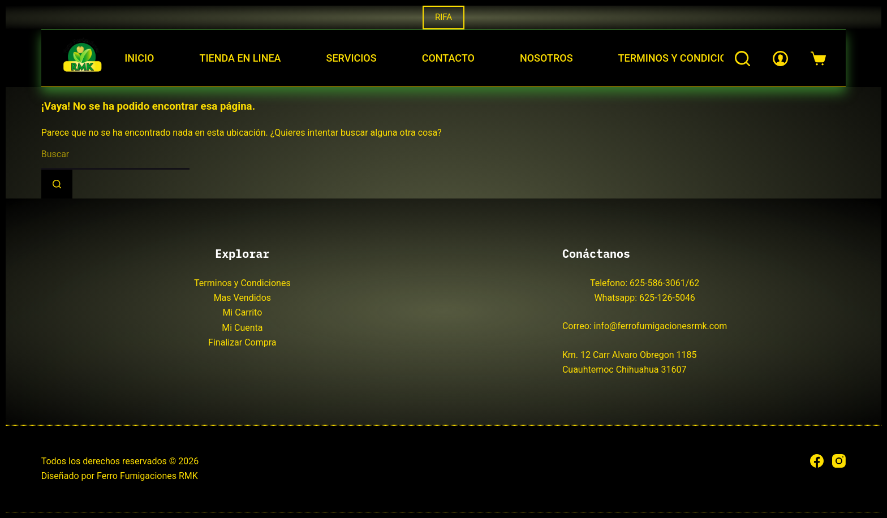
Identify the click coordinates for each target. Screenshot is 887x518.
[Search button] (56, 184)
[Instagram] (839, 461)
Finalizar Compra (242, 342)
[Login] (780, 58)
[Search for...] (115, 155)
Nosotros (546, 58)
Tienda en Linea (240, 58)
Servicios (351, 58)
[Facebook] (817, 461)
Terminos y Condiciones (682, 58)
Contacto (448, 58)
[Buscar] (742, 58)
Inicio (139, 58)
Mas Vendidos (242, 297)
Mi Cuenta (242, 327)
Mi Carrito (242, 312)
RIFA (443, 17)
